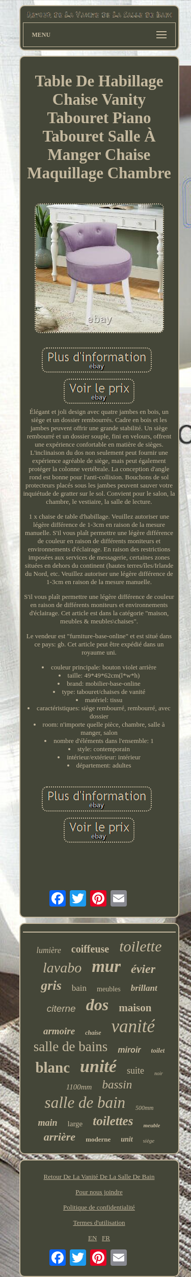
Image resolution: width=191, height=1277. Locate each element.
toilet (158, 1050)
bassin (117, 1084)
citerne (61, 1008)
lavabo (62, 968)
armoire (59, 1031)
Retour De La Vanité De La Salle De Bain (99, 1176)
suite (135, 1070)
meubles (109, 989)
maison (135, 1008)
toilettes (113, 1121)
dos (97, 1004)
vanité (133, 1026)
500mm (144, 1107)
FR (106, 1238)
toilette (140, 946)
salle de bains (70, 1046)
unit (126, 1139)
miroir (129, 1050)
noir (158, 1073)
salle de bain (85, 1102)
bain (79, 988)
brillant (144, 988)
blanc (52, 1067)
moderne (98, 1139)
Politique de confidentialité (99, 1207)
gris (51, 985)
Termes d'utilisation (99, 1222)
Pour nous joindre (98, 1192)
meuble (151, 1125)
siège (149, 1140)
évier (143, 969)
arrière (59, 1136)
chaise (93, 1032)
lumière (48, 950)
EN (92, 1238)
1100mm (79, 1087)
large (75, 1124)
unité (98, 1066)
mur (106, 966)
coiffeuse (90, 949)
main (48, 1123)
